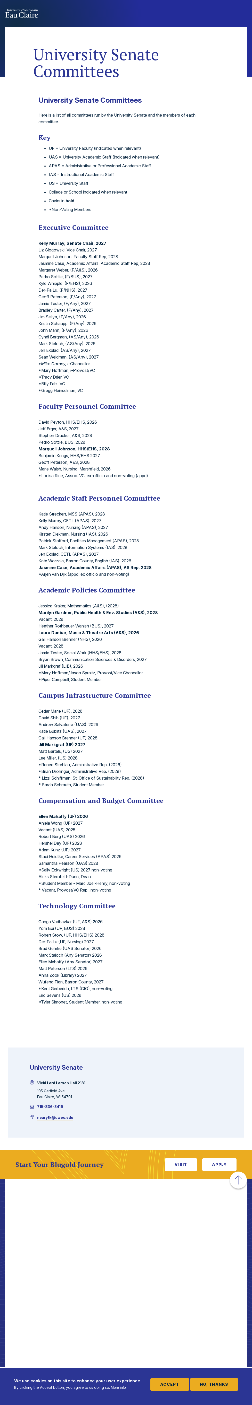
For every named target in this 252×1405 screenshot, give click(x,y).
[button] (238, 1180)
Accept (169, 1384)
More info (118, 1387)
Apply (219, 1164)
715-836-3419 (50, 1106)
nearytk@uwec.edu (55, 1117)
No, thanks (214, 1384)
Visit (181, 1164)
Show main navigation (242, 14)
